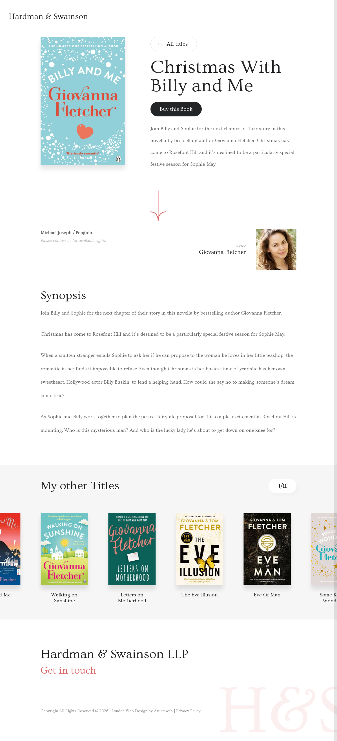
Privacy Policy (188, 711)
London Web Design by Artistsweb (142, 711)
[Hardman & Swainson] (48, 16)
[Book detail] (64, 549)
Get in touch (68, 670)
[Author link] (247, 249)
